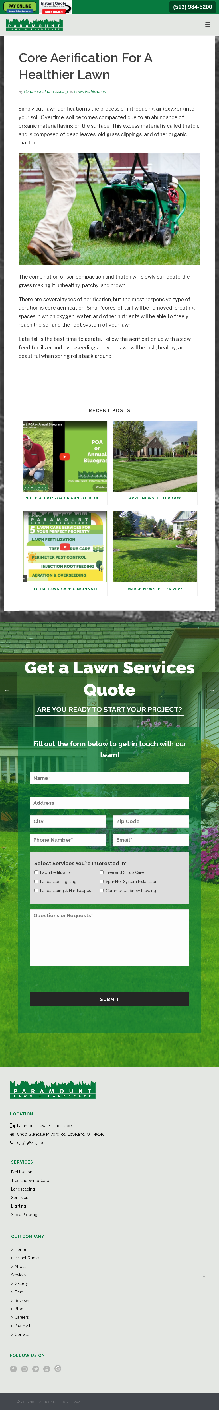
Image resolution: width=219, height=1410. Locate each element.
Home (18, 1249)
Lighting (18, 1206)
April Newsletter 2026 (155, 498)
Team (18, 1292)
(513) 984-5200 (192, 7)
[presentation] (73, 978)
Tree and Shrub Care (30, 1180)
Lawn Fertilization (90, 91)
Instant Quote (25, 1258)
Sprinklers (20, 1197)
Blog (17, 1309)
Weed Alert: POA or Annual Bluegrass (66, 498)
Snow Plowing (24, 1214)
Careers (20, 1317)
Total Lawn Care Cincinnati (65, 589)
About (18, 1266)
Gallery (19, 1283)
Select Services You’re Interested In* (80, 863)
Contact (20, 1334)
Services (19, 1275)
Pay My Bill (23, 1326)
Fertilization (21, 1172)
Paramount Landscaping (46, 91)
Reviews (20, 1300)
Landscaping (23, 1189)
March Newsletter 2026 (155, 589)
